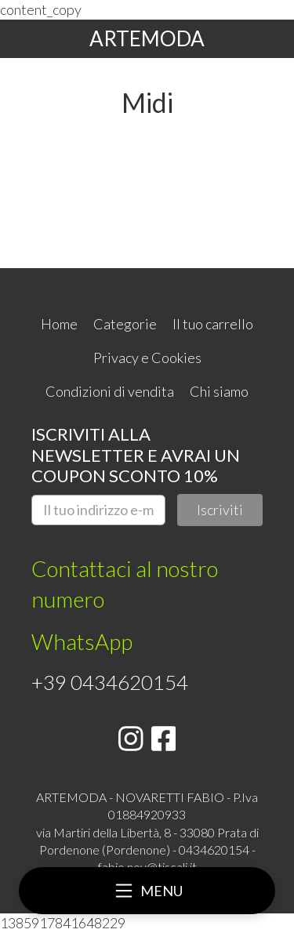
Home (59, 323)
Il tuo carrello (212, 323)
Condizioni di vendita (109, 391)
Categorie (125, 323)
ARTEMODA (147, 38)
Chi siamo (219, 391)
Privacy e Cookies (147, 357)
